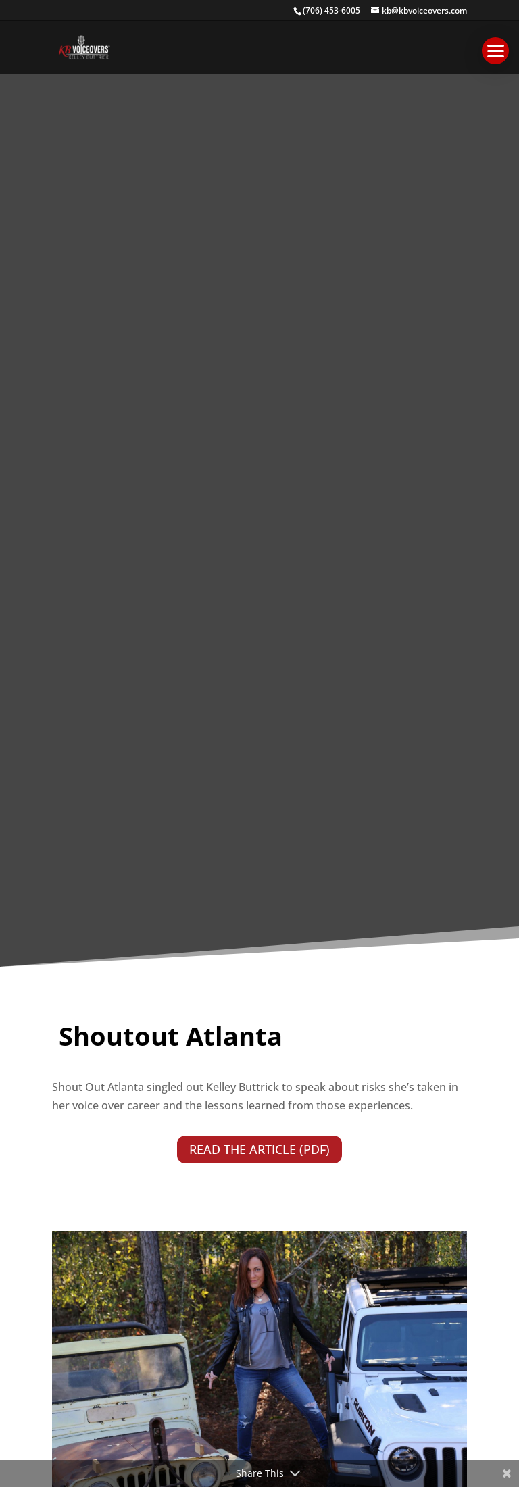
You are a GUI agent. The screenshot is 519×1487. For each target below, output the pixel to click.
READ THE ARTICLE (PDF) (259, 1149)
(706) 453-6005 (331, 10)
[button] (495, 50)
